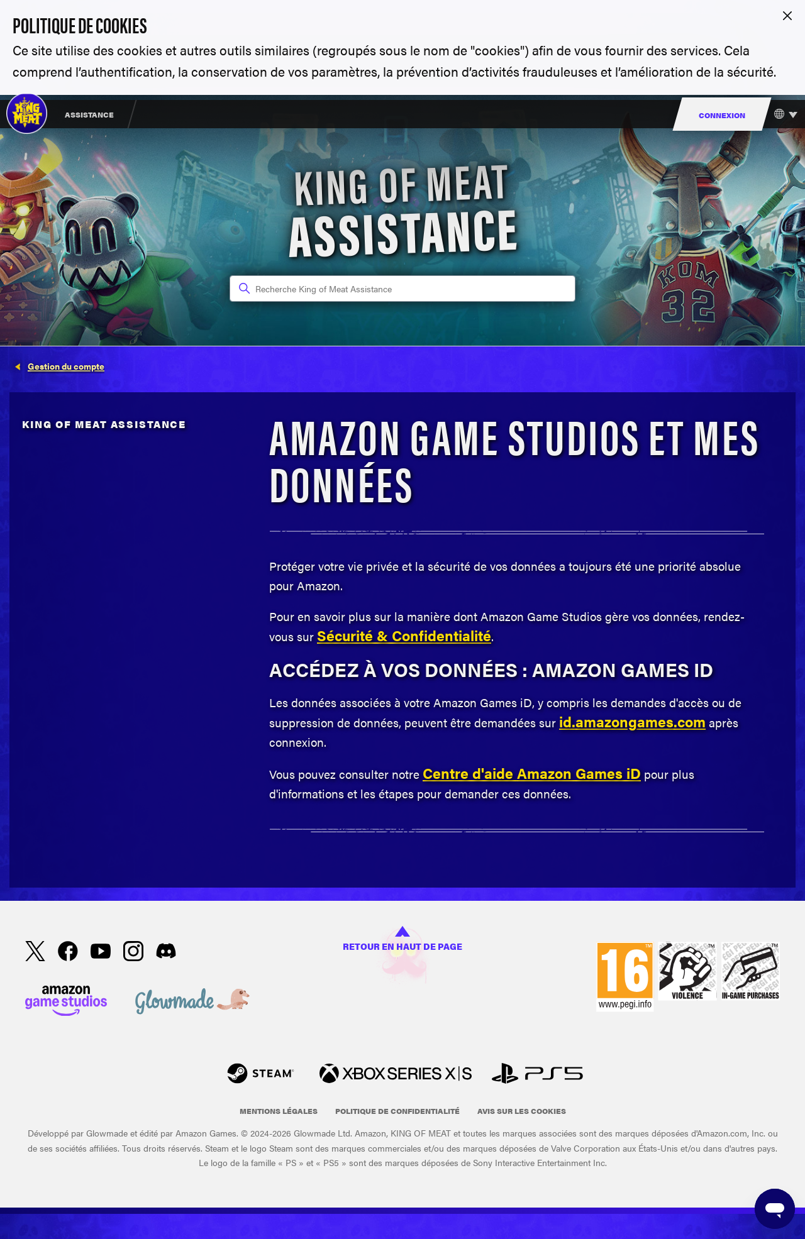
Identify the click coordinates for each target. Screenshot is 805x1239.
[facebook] (68, 953)
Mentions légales (279, 1110)
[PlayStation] (537, 1075)
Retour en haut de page (402, 939)
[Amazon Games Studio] (66, 1003)
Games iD (608, 773)
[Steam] (260, 1075)
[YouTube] (101, 953)
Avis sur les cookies (521, 1110)
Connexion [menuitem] (722, 115)
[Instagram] (133, 953)
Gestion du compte (66, 366)
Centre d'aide (470, 773)
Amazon (546, 773)
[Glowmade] (192, 1003)
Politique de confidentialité (397, 1110)
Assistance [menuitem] (89, 114)
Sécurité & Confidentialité (404, 635)
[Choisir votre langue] (782, 114)
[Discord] (166, 953)
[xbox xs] (395, 1075)
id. (567, 722)
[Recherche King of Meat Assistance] (402, 288)
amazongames (624, 722)
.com (690, 722)
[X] (35, 953)
